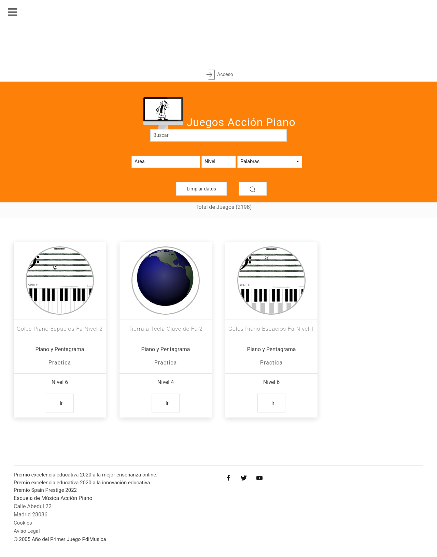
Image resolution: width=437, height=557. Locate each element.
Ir (61, 403)
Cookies (23, 523)
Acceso (218, 75)
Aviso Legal (27, 531)
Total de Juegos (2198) (224, 207)
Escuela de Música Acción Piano (53, 498)
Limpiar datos (201, 188)
